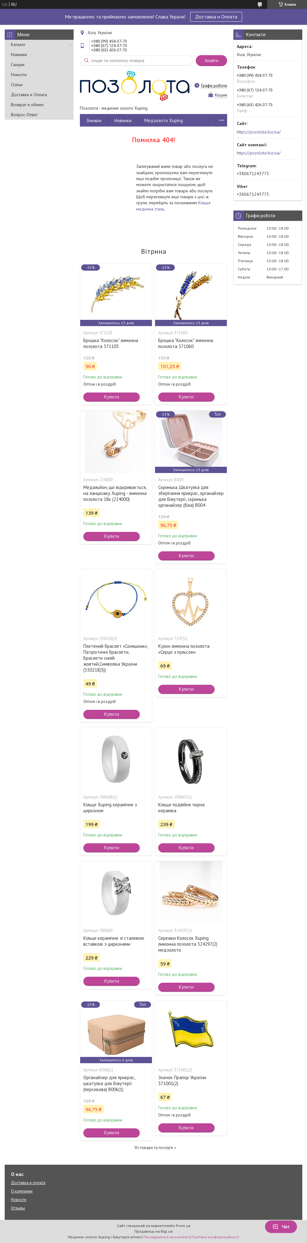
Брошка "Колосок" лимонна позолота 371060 (185, 343)
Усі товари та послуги (153, 1148)
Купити (111, 397)
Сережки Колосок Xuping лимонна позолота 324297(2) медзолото (187, 944)
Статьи (17, 84)
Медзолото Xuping (163, 120)
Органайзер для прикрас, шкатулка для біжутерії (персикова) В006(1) (109, 1083)
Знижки (93, 120)
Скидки (17, 64)
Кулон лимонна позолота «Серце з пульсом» (184, 649)
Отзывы (18, 1208)
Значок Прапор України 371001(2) (182, 1080)
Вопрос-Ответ (24, 114)
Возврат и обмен (27, 104)
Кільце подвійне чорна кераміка (181, 808)
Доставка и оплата (28, 1182)
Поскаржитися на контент (166, 1237)
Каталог (18, 44)
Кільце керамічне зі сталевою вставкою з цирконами (113, 941)
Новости (19, 74)
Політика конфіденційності (215, 1237)
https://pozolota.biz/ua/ (259, 132)
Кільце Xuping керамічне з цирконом (110, 808)
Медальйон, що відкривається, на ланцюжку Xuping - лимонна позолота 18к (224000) (115, 493)
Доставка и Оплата (216, 16)
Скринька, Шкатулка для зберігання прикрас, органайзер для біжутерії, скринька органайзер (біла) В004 (191, 496)
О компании (22, 1191)
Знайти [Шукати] (211, 60)
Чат (281, 1227)
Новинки (19, 54)
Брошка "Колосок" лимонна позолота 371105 (110, 343)
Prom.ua (183, 1225)
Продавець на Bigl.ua (153, 1231)
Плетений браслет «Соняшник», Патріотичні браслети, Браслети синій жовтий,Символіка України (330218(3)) (115, 658)
